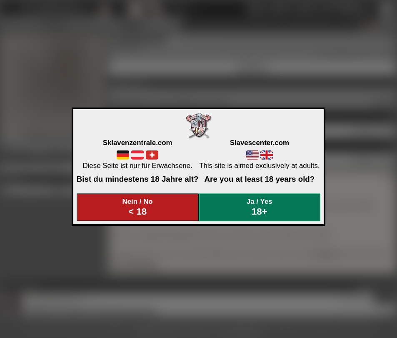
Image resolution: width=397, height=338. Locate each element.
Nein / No (137, 207)
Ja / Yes (259, 207)
